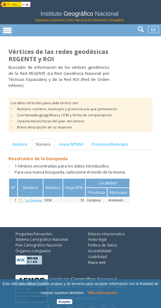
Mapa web (97, 262)
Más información (102, 293)
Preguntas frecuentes (33, 234)
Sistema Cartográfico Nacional (41, 239)
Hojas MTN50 (71, 144)
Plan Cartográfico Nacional (38, 245)
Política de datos (102, 245)
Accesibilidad (99, 250)
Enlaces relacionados (106, 234)
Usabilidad (97, 256)
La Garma (33, 201)
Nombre (19, 144)
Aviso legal (97, 239)
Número (43, 144)
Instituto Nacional (79, 16)
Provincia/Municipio (110, 144)
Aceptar (64, 301)
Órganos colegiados (33, 250)
